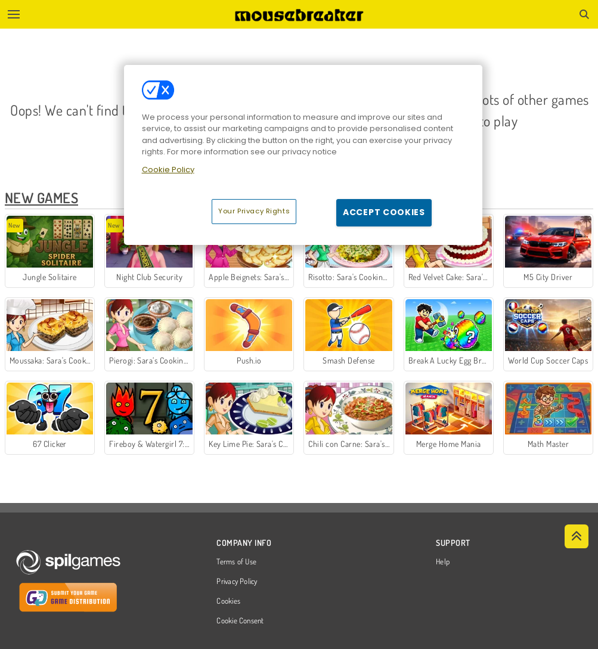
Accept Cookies (384, 212)
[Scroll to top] (576, 536)
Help (443, 562)
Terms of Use (236, 562)
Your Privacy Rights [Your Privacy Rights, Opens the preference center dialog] (254, 211)
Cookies (228, 601)
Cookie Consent (240, 621)
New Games (41, 197)
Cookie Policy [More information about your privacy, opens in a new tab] (168, 169)
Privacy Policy (236, 581)
